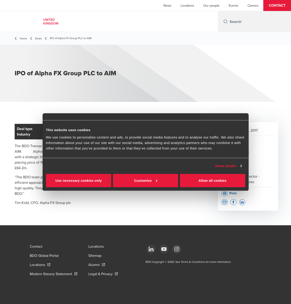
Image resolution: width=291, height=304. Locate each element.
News (167, 5)
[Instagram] (176, 249)
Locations (187, 5)
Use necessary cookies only (78, 180)
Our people (211, 5)
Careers (253, 5)
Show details (225, 166)
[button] (277, 5)
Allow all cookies (213, 180)
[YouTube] (163, 249)
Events (233, 5)
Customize (145, 180)
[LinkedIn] (151, 249)
